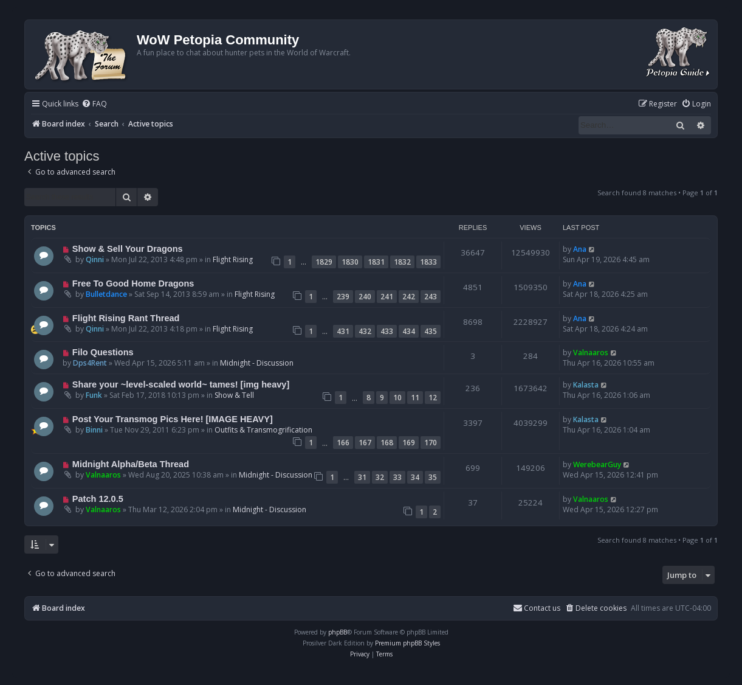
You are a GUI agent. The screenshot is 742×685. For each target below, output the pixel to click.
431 (343, 331)
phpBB (337, 632)
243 (430, 296)
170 (430, 442)
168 (386, 442)
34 (415, 477)
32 (380, 477)
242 (408, 296)
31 (362, 477)
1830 (350, 262)
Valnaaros (590, 352)
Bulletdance (106, 294)
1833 (428, 262)
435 (430, 331)
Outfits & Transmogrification (263, 430)
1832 (402, 262)
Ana (579, 249)
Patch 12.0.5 (97, 499)
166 (343, 442)
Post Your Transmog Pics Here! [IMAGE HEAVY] (172, 419)
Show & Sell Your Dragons (127, 249)
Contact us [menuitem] (536, 608)
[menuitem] (94, 104)
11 (415, 397)
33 (397, 477)
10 (397, 397)
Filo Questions (103, 352)
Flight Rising (233, 259)
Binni (94, 430)
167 (365, 442)
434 (408, 331)
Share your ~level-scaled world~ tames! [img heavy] (180, 384)
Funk (94, 395)
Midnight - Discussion (257, 363)
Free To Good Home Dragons (133, 283)
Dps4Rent (90, 363)
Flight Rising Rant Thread (126, 318)
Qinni (95, 259)
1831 (376, 262)
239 (343, 296)
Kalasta (586, 385)
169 (408, 442)
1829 (323, 262)
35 (432, 477)
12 (432, 397)
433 (386, 331)
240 (365, 296)
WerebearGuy (597, 464)
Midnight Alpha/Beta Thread (130, 464)
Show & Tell (234, 395)
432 (365, 331)
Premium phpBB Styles (407, 643)
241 (386, 296)
